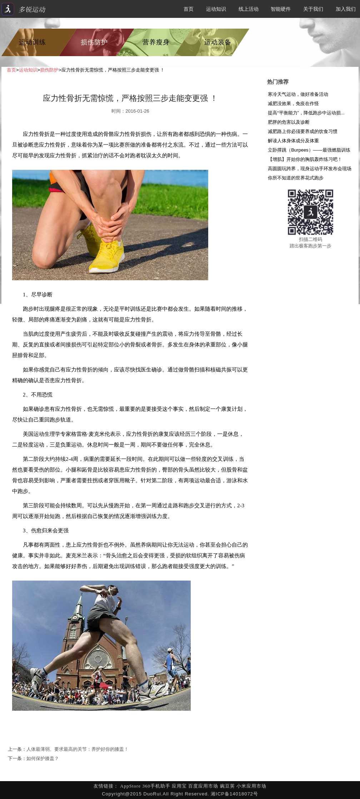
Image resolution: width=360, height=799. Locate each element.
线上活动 (249, 9)
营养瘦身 (156, 42)
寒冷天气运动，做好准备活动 (298, 94)
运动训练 (32, 42)
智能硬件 (281, 9)
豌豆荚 (227, 786)
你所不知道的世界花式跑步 (296, 178)
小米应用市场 (251, 786)
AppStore (130, 786)
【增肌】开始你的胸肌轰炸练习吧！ (305, 159)
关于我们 (313, 9)
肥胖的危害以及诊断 (289, 122)
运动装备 (217, 42)
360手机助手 (156, 786)
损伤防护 (94, 42)
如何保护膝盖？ (42, 758)
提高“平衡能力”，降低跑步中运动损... (306, 112)
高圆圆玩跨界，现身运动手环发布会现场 (309, 168)
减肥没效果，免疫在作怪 (293, 103)
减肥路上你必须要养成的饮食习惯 (303, 131)
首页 (189, 9)
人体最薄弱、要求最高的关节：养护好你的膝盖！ (77, 749)
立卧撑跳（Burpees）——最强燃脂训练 (309, 150)
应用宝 (179, 786)
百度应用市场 (203, 786)
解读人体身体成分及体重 (293, 140)
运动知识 (216, 9)
